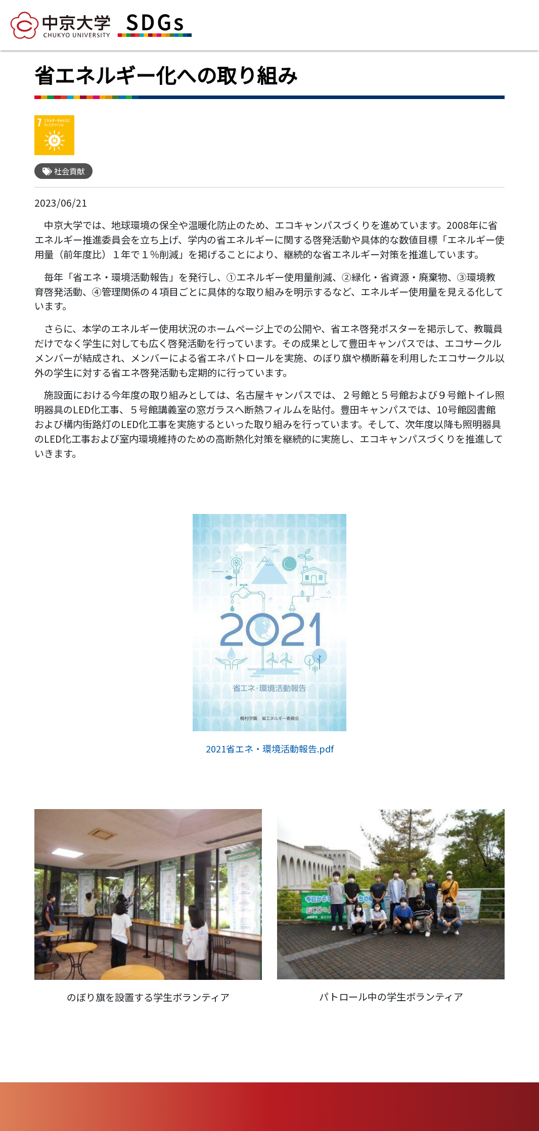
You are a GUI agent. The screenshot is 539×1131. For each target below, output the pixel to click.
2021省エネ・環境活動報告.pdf (270, 748)
